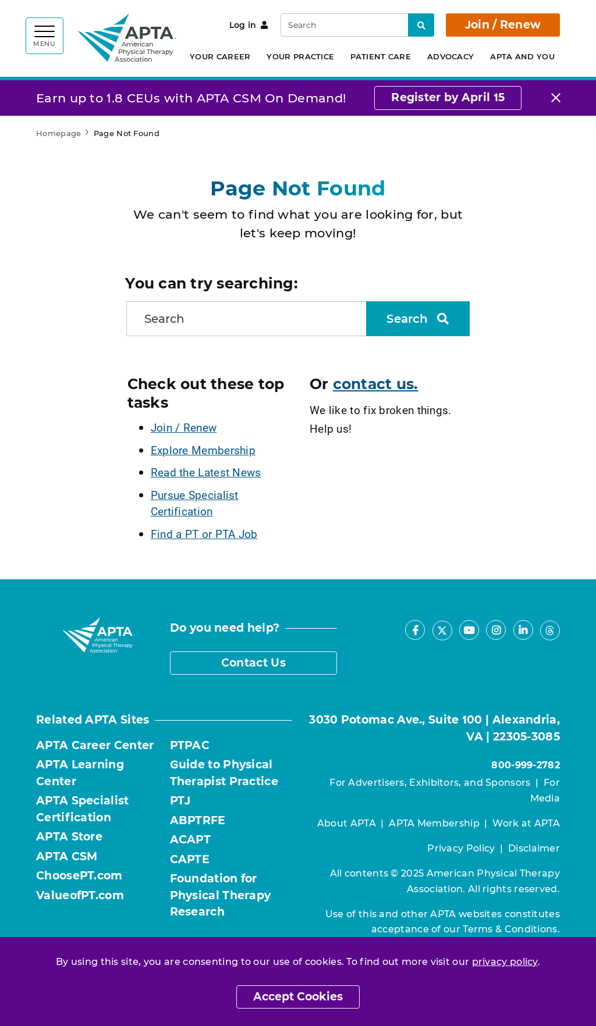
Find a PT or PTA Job (204, 533)
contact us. (375, 384)
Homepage (58, 133)
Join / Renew (503, 24)
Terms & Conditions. (511, 929)
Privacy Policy (461, 848)
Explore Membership (203, 450)
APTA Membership (434, 823)
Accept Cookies (298, 996)
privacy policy (505, 961)
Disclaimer (534, 848)
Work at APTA (526, 823)
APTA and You (522, 56)
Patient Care (380, 56)
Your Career (220, 56)
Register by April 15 (448, 97)
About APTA (346, 823)
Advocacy (450, 56)
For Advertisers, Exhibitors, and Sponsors (429, 782)
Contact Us (253, 662)
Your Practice (300, 56)
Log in (248, 25)
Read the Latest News (206, 472)
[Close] (555, 98)
